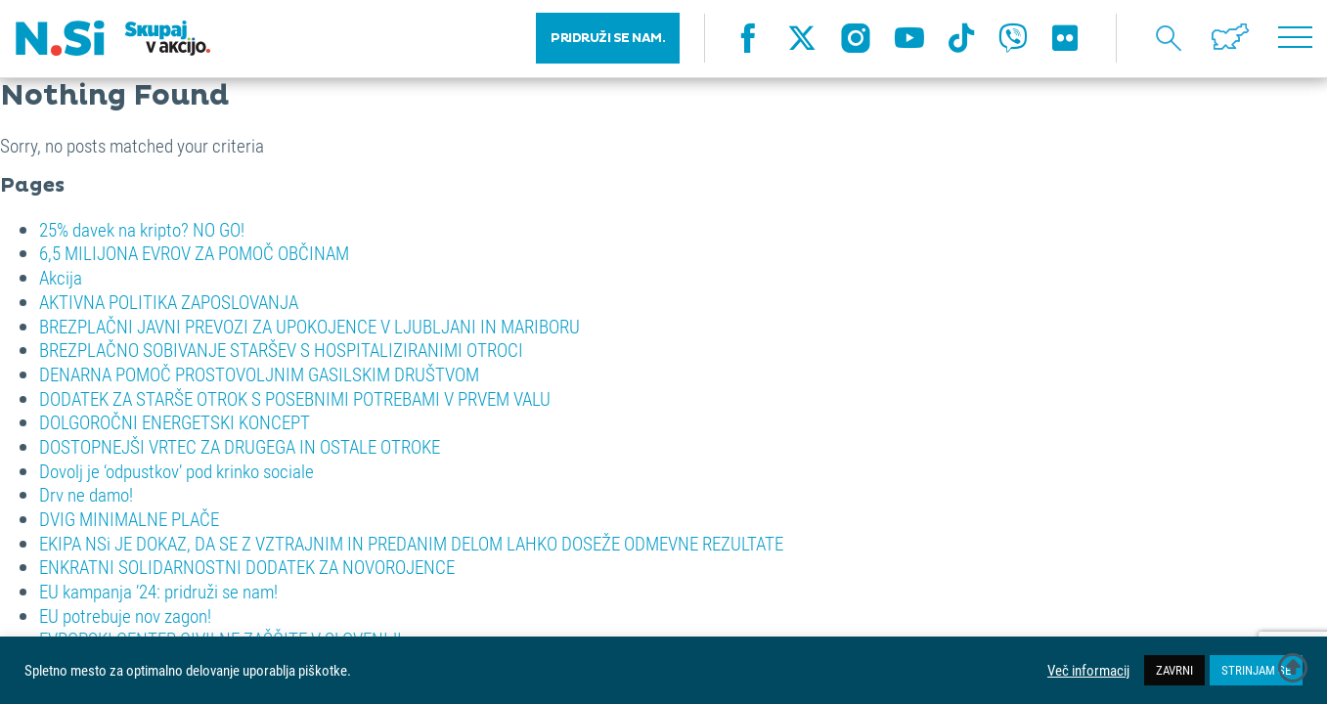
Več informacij (1088, 671)
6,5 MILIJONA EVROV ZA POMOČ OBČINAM (194, 253)
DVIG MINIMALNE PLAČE (129, 518)
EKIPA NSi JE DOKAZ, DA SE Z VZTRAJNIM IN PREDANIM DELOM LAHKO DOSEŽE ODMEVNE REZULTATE (411, 543)
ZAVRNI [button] (1174, 670)
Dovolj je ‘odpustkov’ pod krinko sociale (176, 471)
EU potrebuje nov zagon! (125, 615)
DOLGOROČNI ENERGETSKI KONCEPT (174, 422)
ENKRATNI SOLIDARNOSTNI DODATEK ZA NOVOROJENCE (247, 566)
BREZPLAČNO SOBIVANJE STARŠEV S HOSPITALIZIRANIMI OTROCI (281, 349)
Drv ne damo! (86, 494)
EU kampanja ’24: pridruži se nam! (158, 591)
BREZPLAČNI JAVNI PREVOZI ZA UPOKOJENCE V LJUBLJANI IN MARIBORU (309, 326)
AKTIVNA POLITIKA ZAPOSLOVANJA (168, 301)
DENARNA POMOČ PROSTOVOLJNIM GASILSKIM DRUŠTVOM (259, 374)
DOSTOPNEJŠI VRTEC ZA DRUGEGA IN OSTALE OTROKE (239, 446)
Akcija (60, 277)
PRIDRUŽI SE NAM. (608, 39)
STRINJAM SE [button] (1256, 670)
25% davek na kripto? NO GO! (141, 229)
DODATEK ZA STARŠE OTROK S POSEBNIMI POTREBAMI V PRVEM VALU (295, 398)
